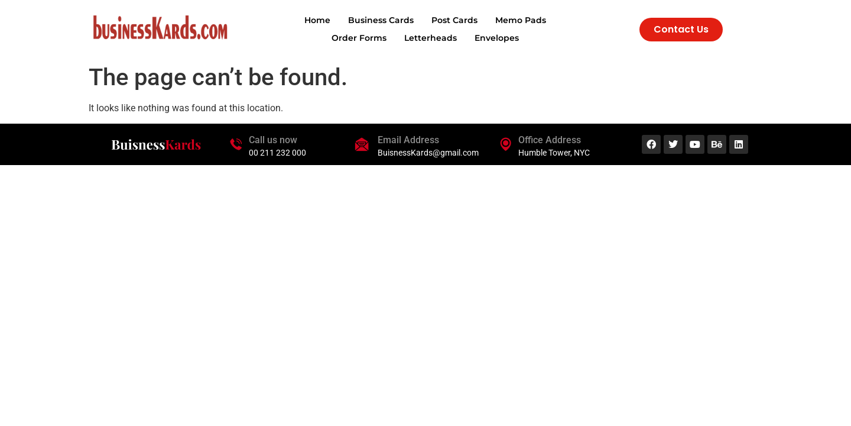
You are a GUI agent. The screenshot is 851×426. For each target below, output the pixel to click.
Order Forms (359, 38)
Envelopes (497, 38)
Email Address (408, 140)
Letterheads (430, 38)
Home (317, 20)
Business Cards (381, 20)
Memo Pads (520, 20)
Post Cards (454, 20)
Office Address (549, 140)
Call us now (273, 140)
